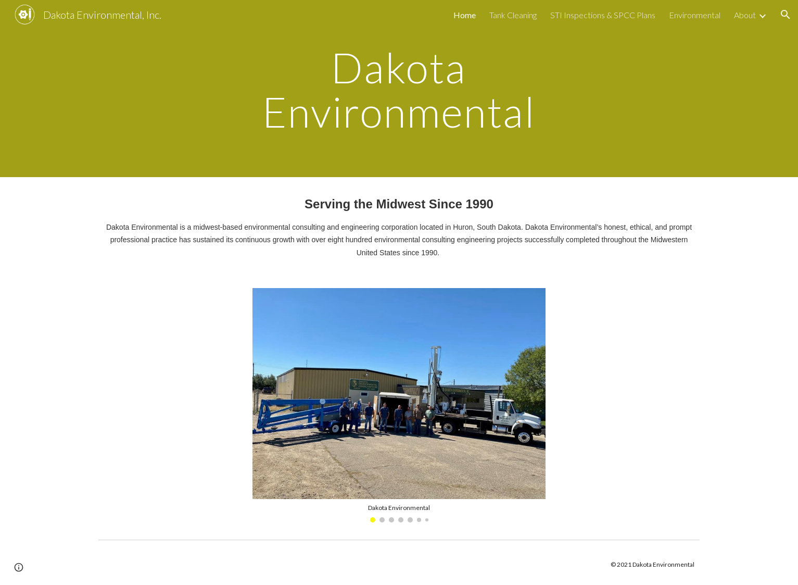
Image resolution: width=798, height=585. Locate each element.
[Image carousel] (398, 405)
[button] (785, 14)
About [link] (745, 15)
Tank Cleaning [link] (513, 15)
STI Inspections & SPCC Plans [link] (602, 15)
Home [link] (464, 15)
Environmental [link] (694, 15)
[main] (399, 89)
